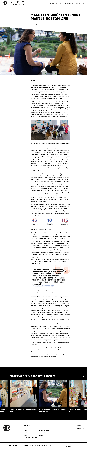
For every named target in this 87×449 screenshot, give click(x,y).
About (25, 428)
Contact (41, 428)
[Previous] (80, 376)
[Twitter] (4, 446)
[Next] (83, 376)
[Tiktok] (13, 446)
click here (54, 349)
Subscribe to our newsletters (80, 427)
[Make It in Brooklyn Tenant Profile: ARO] (23, 393)
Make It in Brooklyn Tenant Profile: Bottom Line (52, 410)
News (25, 435)
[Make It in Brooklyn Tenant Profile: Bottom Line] (53, 393)
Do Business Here (68, 3)
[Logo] (5, 4)
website (64, 348)
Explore (52, 3)
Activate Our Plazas (44, 430)
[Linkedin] (16, 446)
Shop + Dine (59, 3)
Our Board (41, 435)
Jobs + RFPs (42, 432)
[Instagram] (7, 446)
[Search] (83, 3)
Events (25, 430)
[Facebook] (10, 446)
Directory (26, 432)
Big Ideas (78, 3)
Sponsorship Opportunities (30, 437)
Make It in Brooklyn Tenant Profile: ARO (23, 410)
